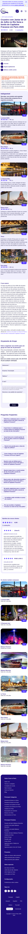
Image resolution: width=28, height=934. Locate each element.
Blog (5, 792)
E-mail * (4, 381)
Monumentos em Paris (10, 815)
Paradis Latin (7, 839)
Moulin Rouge (8, 837)
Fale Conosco (8, 788)
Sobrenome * (5, 365)
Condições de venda (9, 785)
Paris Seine (4, 265)
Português (9, 909)
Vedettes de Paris (8, 835)
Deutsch (8, 901)
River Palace (4, 146)
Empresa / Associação (8, 370)
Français (10, 897)
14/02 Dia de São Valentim (11, 870)
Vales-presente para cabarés (11, 859)
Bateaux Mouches (6, 670)
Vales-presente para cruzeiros (12, 857)
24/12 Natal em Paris (9, 872)
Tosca (2, 236)
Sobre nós (7, 781)
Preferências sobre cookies (11, 882)
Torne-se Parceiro (9, 790)
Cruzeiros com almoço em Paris (12, 806)
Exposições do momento (10, 810)
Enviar (14, 405)
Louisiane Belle (5, 118)
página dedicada (19, 5)
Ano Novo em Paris (9, 867)
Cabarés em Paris (9, 808)
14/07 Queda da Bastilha (7, 16)
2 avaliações (19, 30)
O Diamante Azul (5, 623)
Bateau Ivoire (4, 207)
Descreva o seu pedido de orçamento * (12, 392)
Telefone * (5, 376)
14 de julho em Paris (9, 874)
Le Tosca (3, 694)
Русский (17, 905)
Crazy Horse (7, 841)
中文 (21, 901)
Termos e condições (9, 783)
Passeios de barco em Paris (11, 802)
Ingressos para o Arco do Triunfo (12, 847)
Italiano (10, 905)
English (18, 897)
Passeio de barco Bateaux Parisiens (13, 833)
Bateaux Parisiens (6, 646)
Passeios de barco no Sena (11, 800)
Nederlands (18, 909)
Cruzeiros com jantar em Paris (12, 804)
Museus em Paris (8, 812)
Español (15, 901)
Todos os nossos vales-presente (12, 855)
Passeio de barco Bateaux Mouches (13, 823)
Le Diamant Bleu (5, 178)
